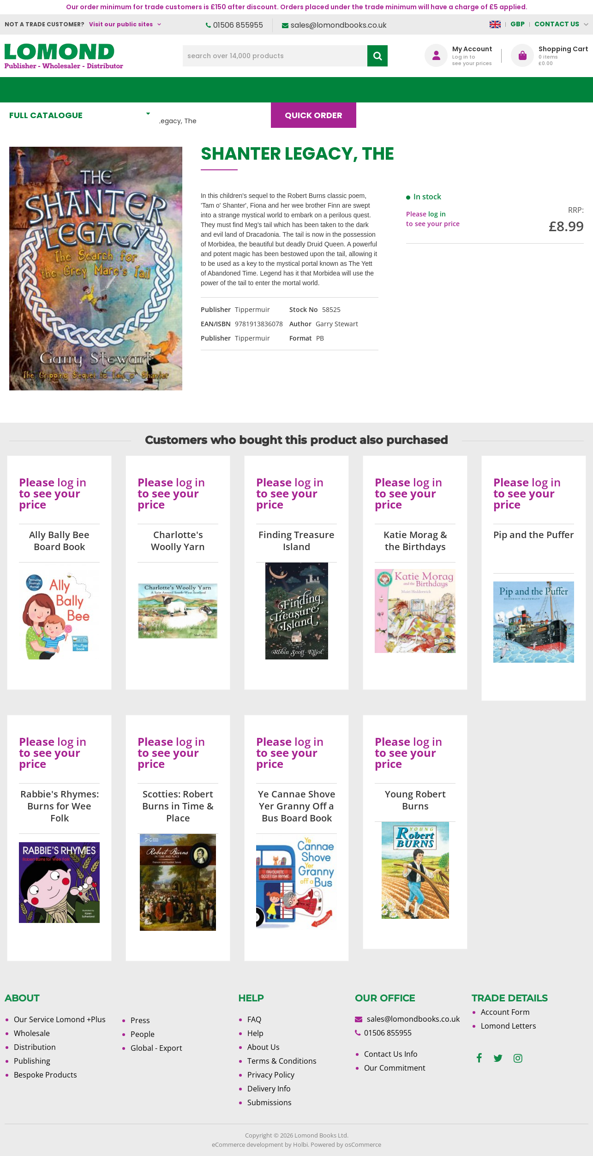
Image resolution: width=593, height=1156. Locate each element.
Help (255, 1033)
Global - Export (156, 1048)
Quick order (318, 90)
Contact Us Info (391, 1054)
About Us (446, 90)
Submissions (269, 1102)
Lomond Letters (508, 1026)
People (143, 1034)
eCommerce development (247, 1144)
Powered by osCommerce (346, 1144)
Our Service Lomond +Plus (60, 1019)
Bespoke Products (45, 1075)
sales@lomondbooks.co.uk (339, 25)
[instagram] (518, 1058)
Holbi (300, 1144)
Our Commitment (394, 1068)
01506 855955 (238, 25)
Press (140, 1020)
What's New (205, 90)
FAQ (254, 1019)
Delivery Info (269, 1089)
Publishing (32, 1061)
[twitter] (498, 1058)
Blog (386, 90)
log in (437, 214)
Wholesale (32, 1033)
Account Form (505, 1012)
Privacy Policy (270, 1075)
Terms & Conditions (282, 1061)
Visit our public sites (121, 24)
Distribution (35, 1047)
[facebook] (479, 1058)
